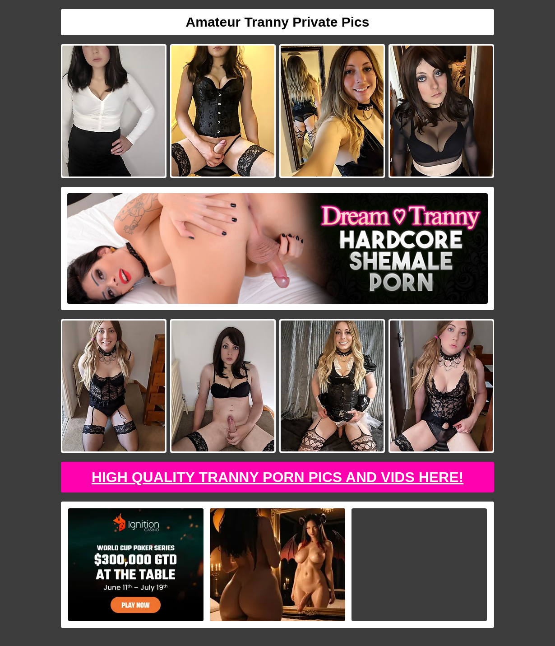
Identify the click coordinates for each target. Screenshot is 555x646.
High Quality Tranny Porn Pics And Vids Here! (277, 477)
